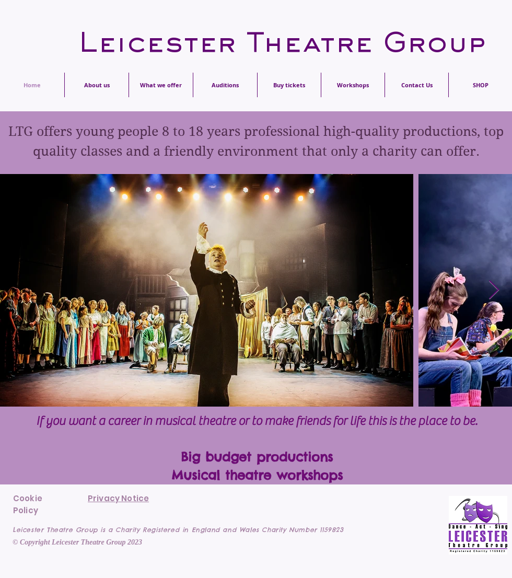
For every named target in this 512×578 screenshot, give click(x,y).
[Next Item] (494, 290)
